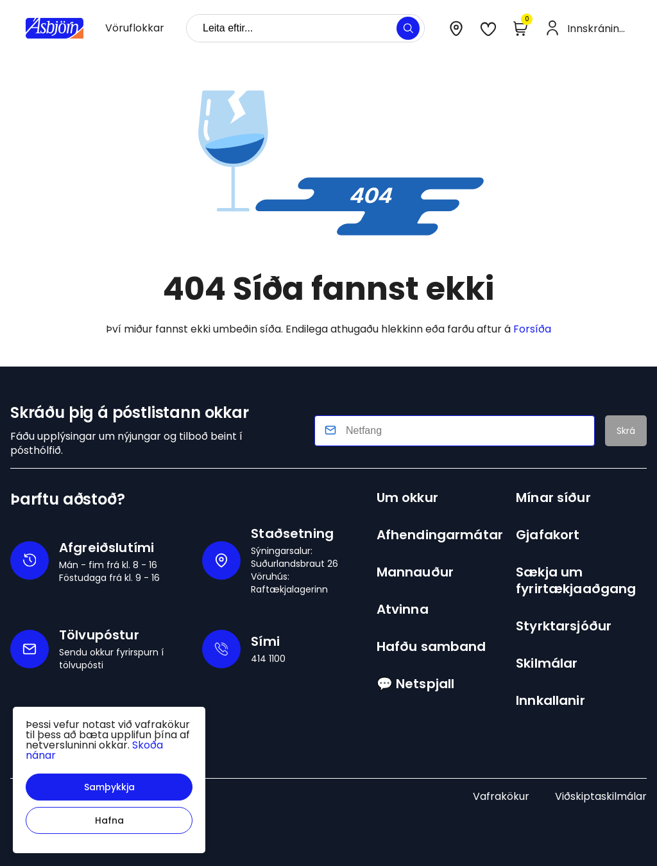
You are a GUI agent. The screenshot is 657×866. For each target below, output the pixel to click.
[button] (109, 787)
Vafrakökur (501, 796)
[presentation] (135, 28)
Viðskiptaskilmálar (601, 796)
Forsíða (532, 329)
